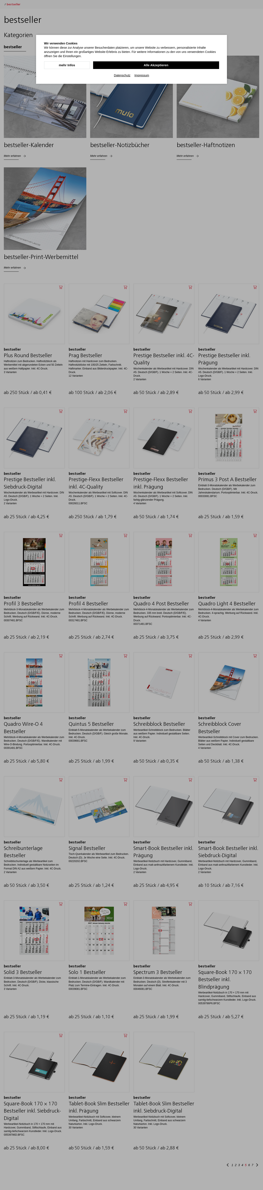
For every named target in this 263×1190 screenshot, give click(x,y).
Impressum (141, 75)
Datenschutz (122, 75)
